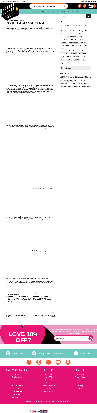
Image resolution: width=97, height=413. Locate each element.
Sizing (48, 389)
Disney (81, 31)
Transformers (73, 53)
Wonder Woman (49, 51)
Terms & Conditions (80, 380)
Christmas (81, 28)
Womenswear (14, 294)
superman (39, 299)
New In (23, 12)
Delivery (48, 383)
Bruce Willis (64, 28)
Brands (11, 293)
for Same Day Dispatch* (48, 354)
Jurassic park (72, 39)
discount (63, 59)
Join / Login (49, 374)
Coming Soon (17, 397)
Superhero (64, 48)
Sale (85, 12)
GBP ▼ (94, 1)
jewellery (11, 216)
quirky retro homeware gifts (28, 87)
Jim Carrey (64, 39)
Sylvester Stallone (74, 48)
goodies (12, 278)
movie (69, 59)
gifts (47, 278)
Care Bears (73, 28)
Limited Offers (76, 12)
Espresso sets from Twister (41, 91)
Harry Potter (79, 33)
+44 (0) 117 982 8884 (85, 1)
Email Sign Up (17, 377)
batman (83, 56)
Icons (38, 293)
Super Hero (49, 48)
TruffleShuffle (20, 28)
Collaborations (17, 391)
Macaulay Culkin (73, 42)
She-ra (8, 52)
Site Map (80, 386)
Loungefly (63, 42)
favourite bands (10, 126)
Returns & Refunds (48, 386)
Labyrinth (81, 39)
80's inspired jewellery (37, 219)
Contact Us (48, 380)
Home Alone (64, 36)
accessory (32, 51)
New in (45, 293)
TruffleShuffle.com (66, 56)
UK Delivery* (15, 354)
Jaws (80, 36)
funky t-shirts (31, 126)
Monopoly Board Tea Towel (41, 88)
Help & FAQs (48, 377)
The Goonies (82, 50)
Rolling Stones (20, 299)
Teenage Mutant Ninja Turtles (69, 50)
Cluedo (8, 92)
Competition (64, 31)
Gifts (72, 33)
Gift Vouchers (48, 391)
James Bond (73, 36)
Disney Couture (40, 216)
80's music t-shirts (23, 125)
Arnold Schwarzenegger (67, 25)
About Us (17, 374)
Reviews (17, 389)
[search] (88, 16)
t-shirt (83, 59)
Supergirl (14, 52)
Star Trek (78, 45)
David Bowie (21, 297)
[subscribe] (90, 338)
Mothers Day (12, 27)
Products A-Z (80, 389)
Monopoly (45, 297)
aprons (29, 89)
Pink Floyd (40, 298)
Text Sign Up (17, 380)
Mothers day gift (27, 298)
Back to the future (81, 25)
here (35, 92)
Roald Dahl (83, 42)
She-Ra (31, 299)
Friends (87, 31)
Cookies (80, 383)
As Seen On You (17, 386)
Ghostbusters (64, 33)
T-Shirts (83, 48)
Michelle (21, 20)
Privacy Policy (80, 377)
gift (40, 27)
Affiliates (17, 394)
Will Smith (76, 56)
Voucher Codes (80, 374)
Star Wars (86, 45)
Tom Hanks (64, 53)
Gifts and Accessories (25, 293)
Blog (17, 383)
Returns (82, 354)
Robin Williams (65, 45)
